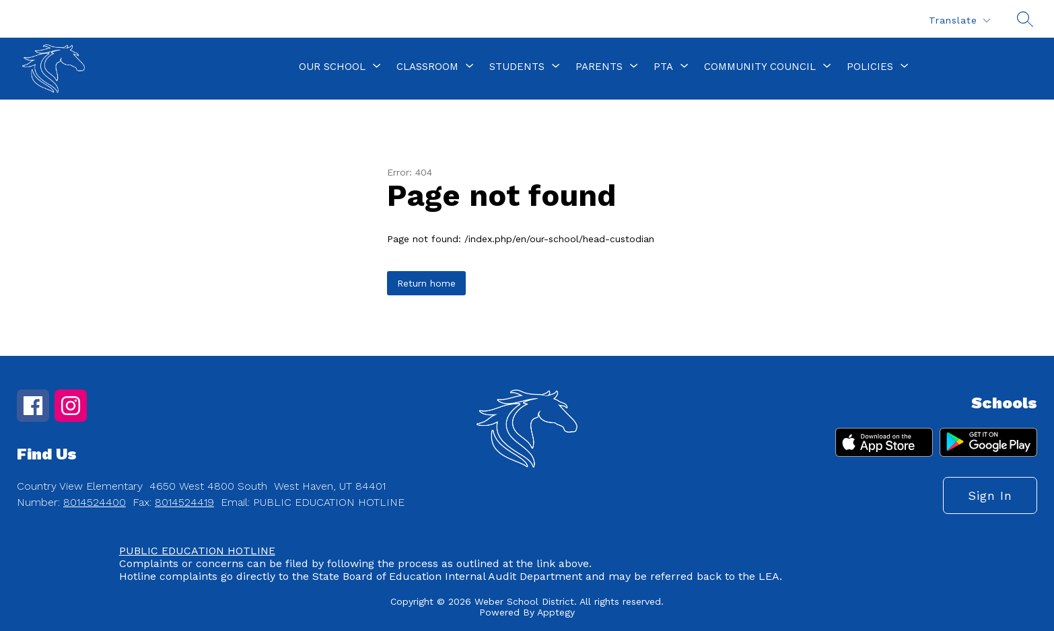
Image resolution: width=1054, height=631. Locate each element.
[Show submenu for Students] (516, 67)
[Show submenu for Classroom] (427, 67)
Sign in (990, 495)
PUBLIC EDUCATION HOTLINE (197, 550)
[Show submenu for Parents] (599, 67)
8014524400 (94, 502)
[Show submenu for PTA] (663, 67)
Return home (426, 283)
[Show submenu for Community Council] (760, 67)
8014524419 (184, 502)
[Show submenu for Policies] (870, 67)
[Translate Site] (959, 20)
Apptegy (556, 612)
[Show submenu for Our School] (332, 67)
